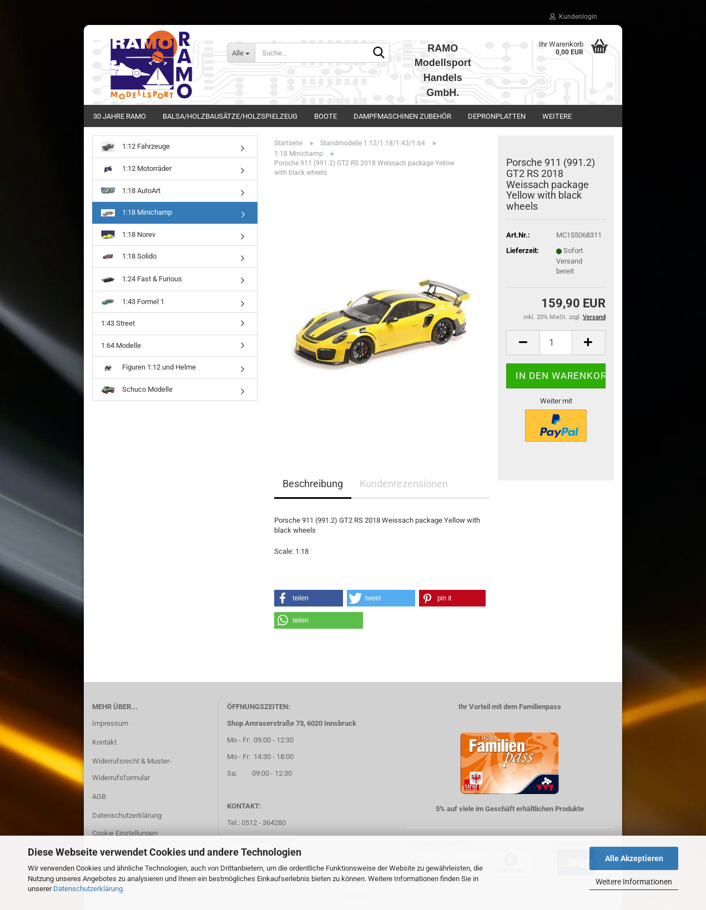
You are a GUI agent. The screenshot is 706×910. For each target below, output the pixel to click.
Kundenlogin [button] (573, 17)
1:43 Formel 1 (132, 301)
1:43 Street (118, 323)
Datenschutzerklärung (88, 888)
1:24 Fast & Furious (141, 279)
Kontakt (104, 742)
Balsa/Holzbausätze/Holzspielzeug (230, 116)
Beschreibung (313, 483)
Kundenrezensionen (404, 483)
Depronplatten (497, 116)
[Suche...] (241, 53)
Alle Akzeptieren (634, 858)
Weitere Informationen (634, 881)
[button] (522, 342)
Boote (325, 116)
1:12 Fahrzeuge (135, 146)
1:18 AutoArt (130, 190)
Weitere (557, 116)
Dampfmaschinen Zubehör (402, 116)
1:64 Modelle (121, 345)
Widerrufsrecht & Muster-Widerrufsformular (132, 769)
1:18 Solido (129, 256)
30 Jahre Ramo (119, 116)
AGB (99, 796)
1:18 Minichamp (136, 212)
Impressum (110, 723)
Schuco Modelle (137, 389)
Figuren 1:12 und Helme (148, 367)
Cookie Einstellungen (125, 833)
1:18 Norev (128, 234)
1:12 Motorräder (136, 168)
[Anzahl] (555, 342)
